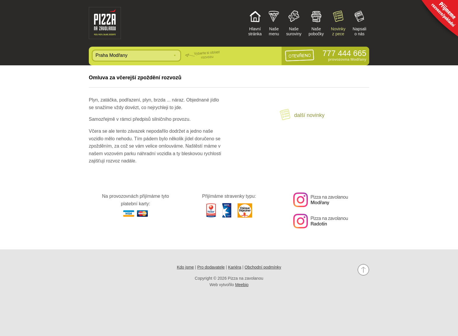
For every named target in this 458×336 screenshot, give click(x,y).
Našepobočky (316, 22)
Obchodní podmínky (262, 267)
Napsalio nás (359, 22)
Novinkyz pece (338, 22)
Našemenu (274, 22)
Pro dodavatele (211, 267)
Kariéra (234, 267)
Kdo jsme (185, 267)
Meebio (242, 284)
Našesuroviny (293, 22)
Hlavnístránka (255, 22)
